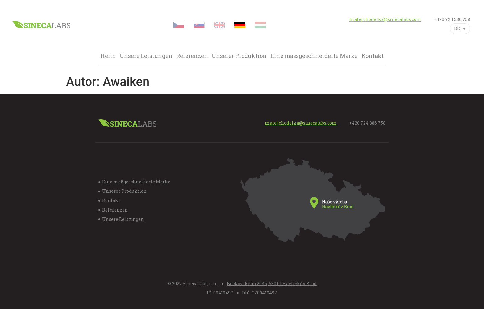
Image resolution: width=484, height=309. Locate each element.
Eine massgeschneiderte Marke (313, 56)
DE (460, 28)
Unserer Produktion (239, 56)
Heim (108, 56)
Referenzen (192, 56)
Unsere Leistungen (146, 56)
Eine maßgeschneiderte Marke (136, 182)
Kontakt (372, 56)
